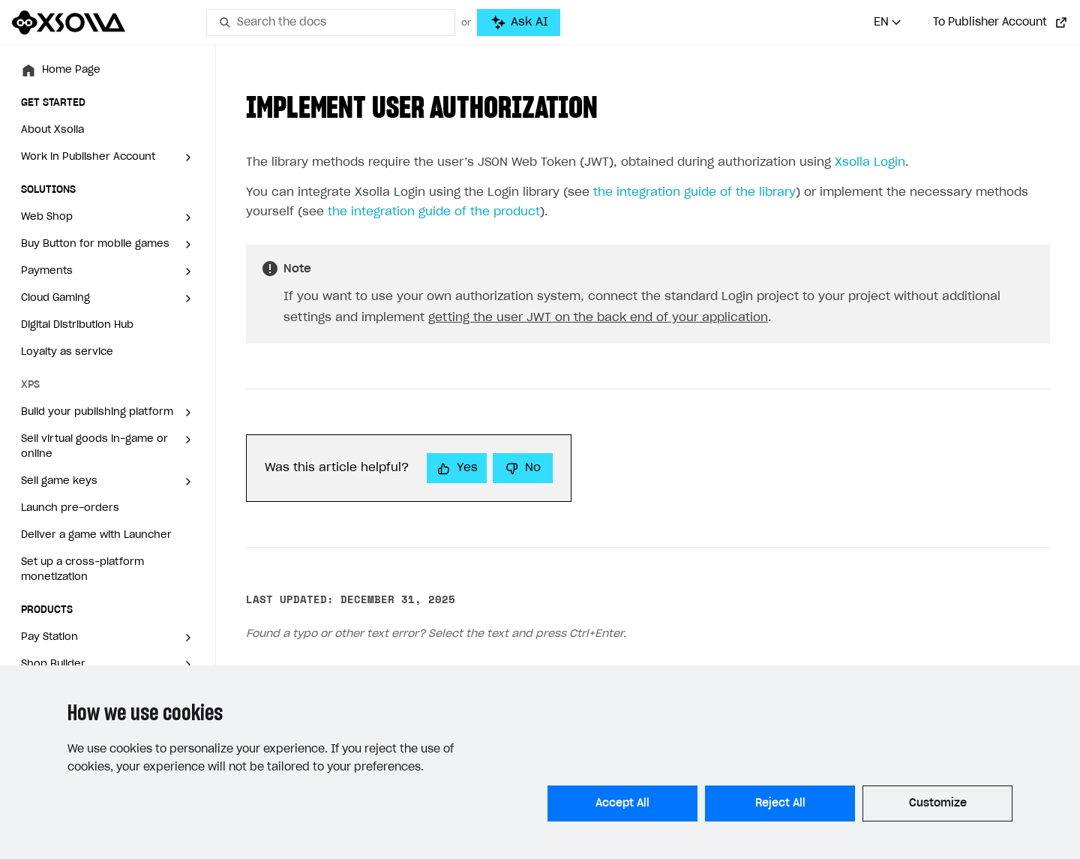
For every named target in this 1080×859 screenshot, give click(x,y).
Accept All (623, 803)
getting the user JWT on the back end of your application (598, 317)
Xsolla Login (870, 162)
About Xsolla (52, 130)
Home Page (71, 70)
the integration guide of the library (694, 192)
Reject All (780, 803)
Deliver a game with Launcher (96, 535)
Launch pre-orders (70, 508)
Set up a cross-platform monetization (82, 569)
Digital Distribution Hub (77, 325)
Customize (938, 803)
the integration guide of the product (434, 212)
